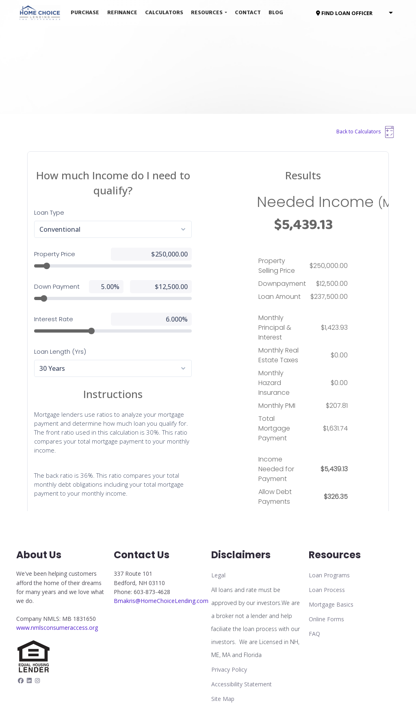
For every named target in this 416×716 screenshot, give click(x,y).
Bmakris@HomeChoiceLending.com (161, 601)
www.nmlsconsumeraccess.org (57, 627)
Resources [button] (207, 12)
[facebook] (21, 680)
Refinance (122, 12)
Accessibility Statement (241, 684)
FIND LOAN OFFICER (344, 13)
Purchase (85, 12)
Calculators (164, 12)
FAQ (314, 634)
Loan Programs (329, 575)
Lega (217, 575)
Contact (248, 12)
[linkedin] (29, 680)
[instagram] (37, 680)
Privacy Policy (229, 669)
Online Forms (326, 619)
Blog (276, 12)
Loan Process (327, 590)
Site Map (222, 699)
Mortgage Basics (331, 604)
